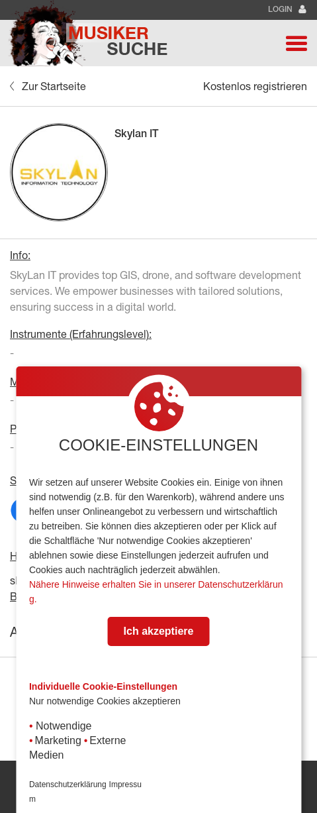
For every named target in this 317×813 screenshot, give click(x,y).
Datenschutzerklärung (68, 784)
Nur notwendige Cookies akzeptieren (105, 701)
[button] (296, 43)
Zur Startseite (48, 86)
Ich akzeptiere (159, 631)
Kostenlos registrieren (255, 86)
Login (287, 9)
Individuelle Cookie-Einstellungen (103, 686)
